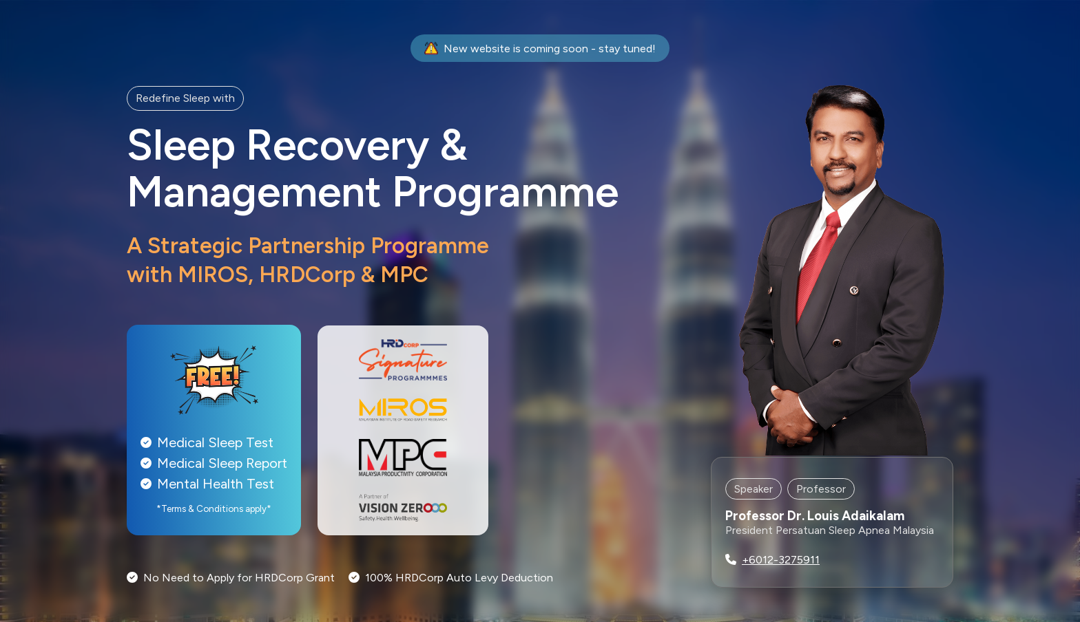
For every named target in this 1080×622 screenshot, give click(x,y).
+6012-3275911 (781, 559)
